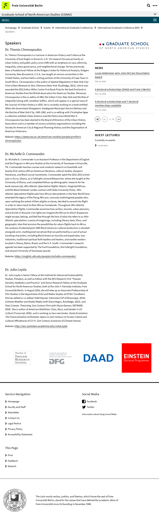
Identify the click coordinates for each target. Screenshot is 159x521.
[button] (97, 119)
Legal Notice (14, 422)
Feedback (13, 459)
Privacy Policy (15, 428)
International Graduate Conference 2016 (118, 27)
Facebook (92, 400)
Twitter (90, 406)
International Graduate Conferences (74, 27)
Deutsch (12, 465)
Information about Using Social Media (99, 413)
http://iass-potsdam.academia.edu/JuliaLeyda (39, 325)
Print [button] (10, 454)
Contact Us (13, 417)
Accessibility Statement (20, 433)
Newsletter (13, 411)
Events (47, 27)
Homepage (11, 27)
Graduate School (30, 27)
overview (101, 145)
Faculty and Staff (17, 406)
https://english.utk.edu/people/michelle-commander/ (43, 255)
